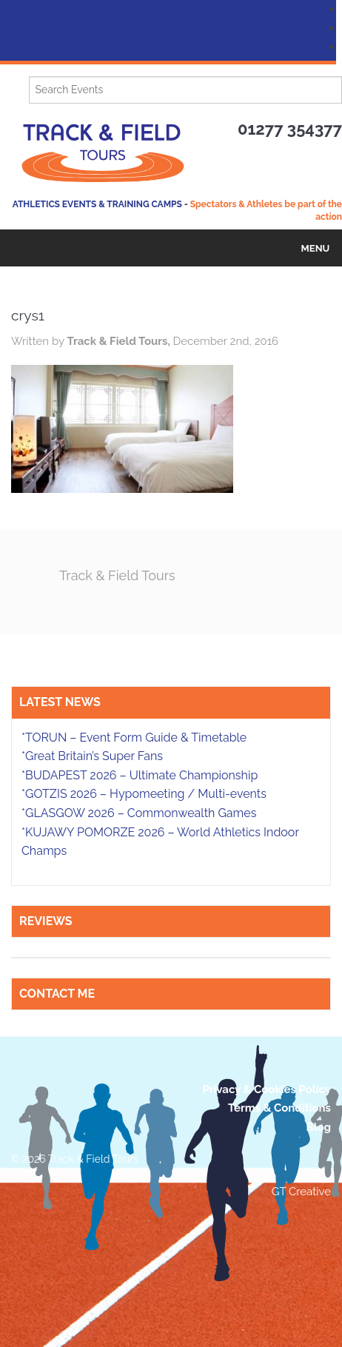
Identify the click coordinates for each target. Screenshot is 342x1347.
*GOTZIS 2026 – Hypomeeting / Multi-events (143, 794)
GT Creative (301, 1191)
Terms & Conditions (279, 1108)
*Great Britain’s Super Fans (92, 756)
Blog (318, 1127)
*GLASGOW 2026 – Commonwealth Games (139, 813)
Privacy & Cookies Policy (266, 1089)
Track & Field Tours (117, 575)
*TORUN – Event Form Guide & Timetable (134, 737)
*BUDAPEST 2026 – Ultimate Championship (139, 775)
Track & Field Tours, (119, 341)
